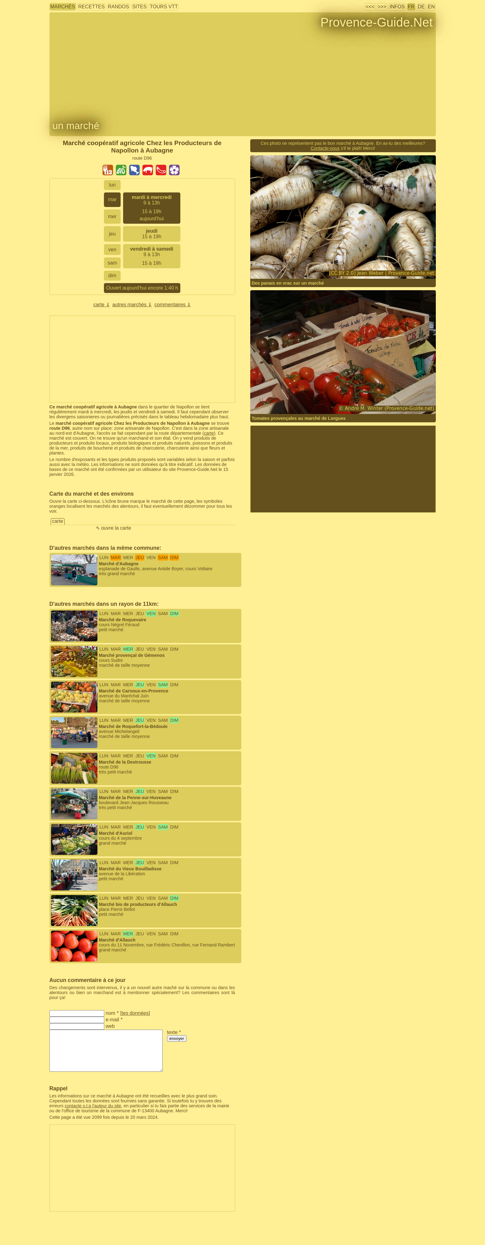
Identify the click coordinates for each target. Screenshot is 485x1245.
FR (411, 6)
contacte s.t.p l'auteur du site (93, 1105)
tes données (135, 1013)
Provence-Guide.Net (376, 22)
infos (397, 6)
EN (431, 6)
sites (139, 6)
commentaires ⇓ (172, 304)
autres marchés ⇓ (132, 304)
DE (421, 6)
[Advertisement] (142, 359)
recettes (91, 6)
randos (118, 6)
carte (209, 433)
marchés (62, 6)
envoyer (177, 1038)
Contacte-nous (325, 148)
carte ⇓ (101, 304)
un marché (76, 125)
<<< (370, 6)
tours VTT (164, 6)
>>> (382, 6)
